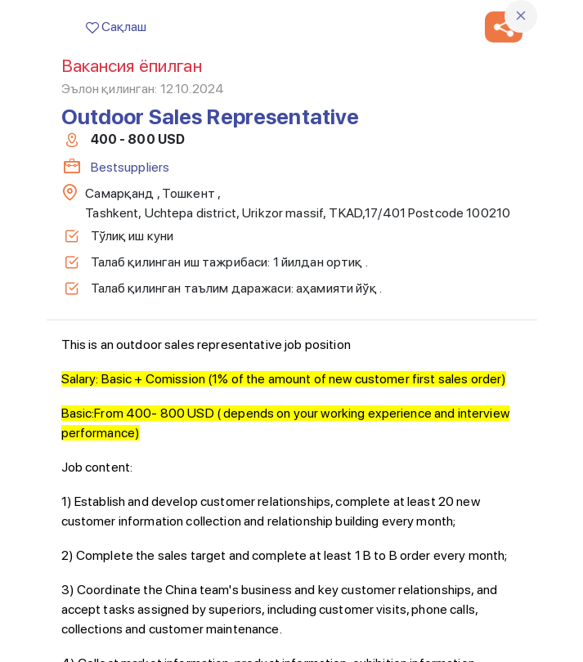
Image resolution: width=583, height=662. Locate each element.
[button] (503, 26)
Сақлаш (116, 26)
